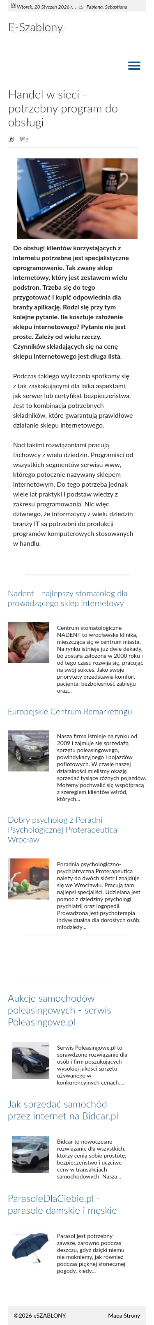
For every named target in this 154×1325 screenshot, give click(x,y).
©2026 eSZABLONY (40, 1315)
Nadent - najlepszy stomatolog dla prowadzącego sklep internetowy (68, 598)
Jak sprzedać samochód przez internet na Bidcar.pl (63, 1109)
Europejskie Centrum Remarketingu (70, 711)
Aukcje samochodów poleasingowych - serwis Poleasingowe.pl (59, 1010)
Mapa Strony (124, 1315)
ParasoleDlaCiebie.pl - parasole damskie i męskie (62, 1204)
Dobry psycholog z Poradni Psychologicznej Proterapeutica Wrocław (62, 829)
